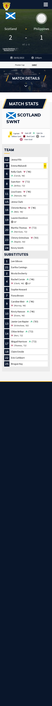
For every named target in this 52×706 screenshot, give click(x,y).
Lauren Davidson (9, 48)
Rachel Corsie (9, 50)
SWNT (34, 65)
